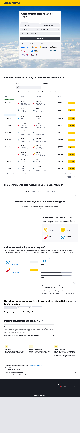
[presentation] (29, 16)
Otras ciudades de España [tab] (24, 307)
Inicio (5, 69)
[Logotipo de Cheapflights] (12, 3)
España (13, 69)
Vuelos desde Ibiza (32, 315)
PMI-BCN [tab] (53, 191)
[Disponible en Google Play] (37, 395)
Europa (8, 69)
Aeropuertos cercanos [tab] (10, 307)
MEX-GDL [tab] (27, 191)
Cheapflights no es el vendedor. (40, 370)
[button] (29, 29)
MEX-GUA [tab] (34, 191)
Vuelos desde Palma (9, 315)
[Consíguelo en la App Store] (43, 395)
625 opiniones (15, 264)
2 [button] (72, 177)
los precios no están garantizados (36, 365)
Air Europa (14, 259)
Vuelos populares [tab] (37, 307)
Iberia (13, 268)
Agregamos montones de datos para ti (40, 372)
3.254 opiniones (15, 272)
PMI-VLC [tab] (40, 191)
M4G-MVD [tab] (27, 211)
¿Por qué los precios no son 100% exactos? (40, 375)
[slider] (64, 87)
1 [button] (69, 177)
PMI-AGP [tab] (47, 191)
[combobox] (24, 21)
